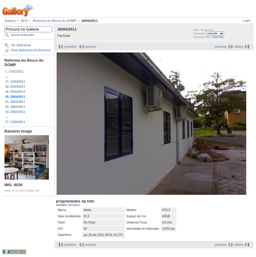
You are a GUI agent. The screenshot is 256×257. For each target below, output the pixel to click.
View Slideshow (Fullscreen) (31, 50)
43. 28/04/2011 (15, 112)
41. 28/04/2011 (15, 101)
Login (247, 20)
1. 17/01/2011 (14, 71)
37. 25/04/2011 (15, 81)
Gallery (10, 21)
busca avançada (22, 34)
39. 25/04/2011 (15, 91)
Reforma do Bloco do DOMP (54, 21)
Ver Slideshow (21, 45)
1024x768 (217, 37)
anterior (90, 46)
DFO (24, 21)
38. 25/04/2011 (15, 86)
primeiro (70, 46)
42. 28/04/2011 (15, 106)
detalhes (74, 205)
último (239, 46)
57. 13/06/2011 (15, 122)
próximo (221, 46)
